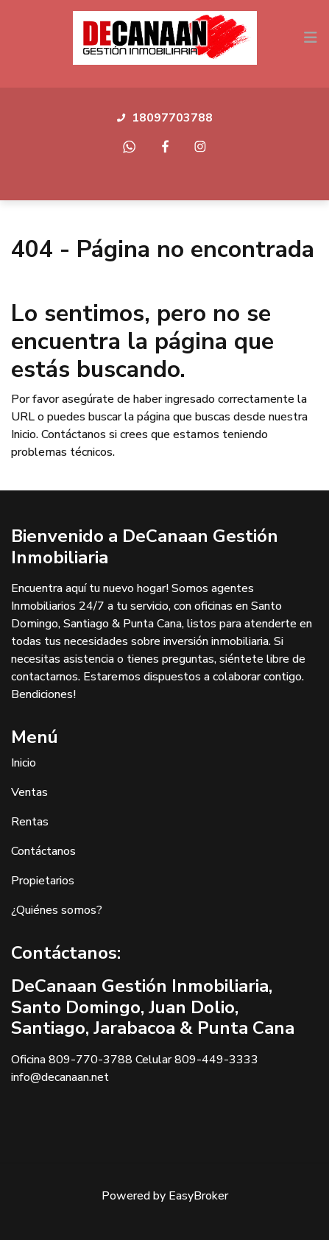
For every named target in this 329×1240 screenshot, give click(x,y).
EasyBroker (198, 1196)
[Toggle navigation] (310, 37)
